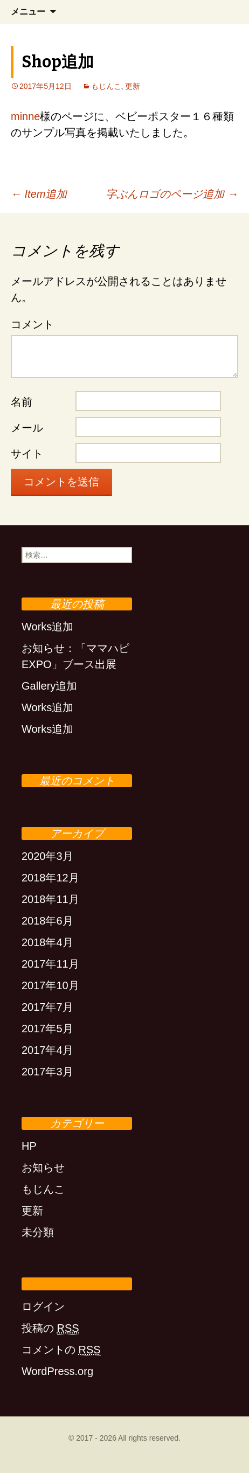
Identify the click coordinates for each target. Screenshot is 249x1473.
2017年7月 (47, 1007)
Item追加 (39, 194)
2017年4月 (47, 1050)
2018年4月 (47, 942)
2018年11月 (50, 899)
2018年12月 (50, 878)
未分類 (38, 1232)
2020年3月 (47, 856)
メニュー (28, 11)
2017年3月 (47, 1072)
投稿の (50, 1328)
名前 (21, 402)
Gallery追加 (49, 686)
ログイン (43, 1306)
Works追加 (47, 627)
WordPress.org (57, 1371)
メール (27, 428)
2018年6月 (47, 921)
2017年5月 (47, 1028)
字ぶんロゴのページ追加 (172, 194)
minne (25, 116)
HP (29, 1146)
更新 (132, 86)
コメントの (61, 1350)
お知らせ (43, 1167)
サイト (27, 454)
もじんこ (106, 86)
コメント (32, 324)
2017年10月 (50, 985)
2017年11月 (50, 964)
